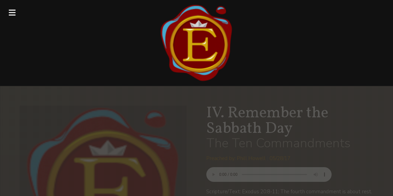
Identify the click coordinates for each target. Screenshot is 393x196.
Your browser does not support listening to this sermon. (269, 174)
